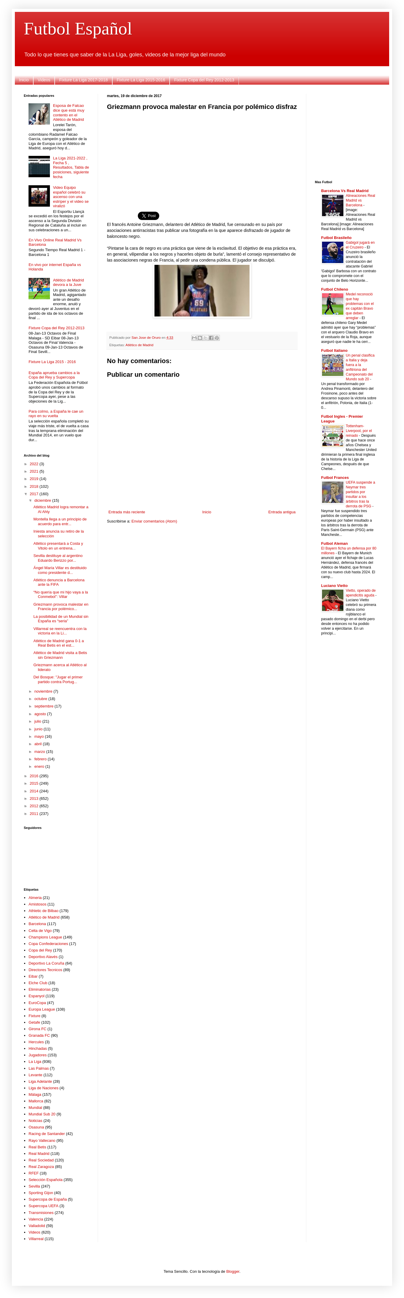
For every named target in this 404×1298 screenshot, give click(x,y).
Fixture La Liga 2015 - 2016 (52, 362)
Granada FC (39, 1035)
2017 (35, 494)
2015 (35, 783)
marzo (40, 751)
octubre (41, 699)
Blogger (232, 1271)
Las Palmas (39, 1068)
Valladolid (37, 1225)
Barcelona (37, 924)
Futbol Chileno (334, 289)
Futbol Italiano (334, 350)
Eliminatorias (39, 989)
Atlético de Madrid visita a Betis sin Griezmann (60, 655)
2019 (35, 479)
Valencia (36, 1219)
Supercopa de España (48, 1199)
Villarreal (36, 1239)
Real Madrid (39, 1153)
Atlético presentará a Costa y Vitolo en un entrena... (58, 545)
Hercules (36, 1042)
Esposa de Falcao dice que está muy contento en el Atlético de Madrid (68, 112)
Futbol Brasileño (336, 237)
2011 (35, 813)
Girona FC (37, 1029)
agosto (40, 714)
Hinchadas (38, 1048)
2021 (35, 471)
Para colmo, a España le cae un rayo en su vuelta (56, 413)
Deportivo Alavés (43, 956)
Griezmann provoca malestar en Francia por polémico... (60, 606)
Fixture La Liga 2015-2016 (141, 79)
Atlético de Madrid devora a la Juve (68, 282)
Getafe (34, 1022)
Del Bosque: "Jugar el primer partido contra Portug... (58, 679)
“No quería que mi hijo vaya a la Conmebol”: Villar (60, 594)
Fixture (34, 1016)
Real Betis (37, 1147)
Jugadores (38, 1055)
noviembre (43, 691)
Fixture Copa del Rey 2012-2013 (204, 79)
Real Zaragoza (41, 1166)
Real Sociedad (41, 1160)
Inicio (24, 79)
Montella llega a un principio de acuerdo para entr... (59, 521)
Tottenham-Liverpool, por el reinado (359, 431)
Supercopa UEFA (43, 1206)
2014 (35, 791)
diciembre (43, 500)
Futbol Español (78, 28)
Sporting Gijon (41, 1193)
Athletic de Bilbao (43, 910)
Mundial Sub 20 (42, 1114)
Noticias (35, 1120)
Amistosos (37, 904)
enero (39, 766)
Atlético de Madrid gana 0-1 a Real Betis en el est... (58, 643)
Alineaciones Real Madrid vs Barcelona (360, 200)
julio (38, 721)
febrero (41, 759)
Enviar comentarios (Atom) (154, 521)
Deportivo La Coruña (46, 963)
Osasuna (36, 1127)
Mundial (35, 1107)
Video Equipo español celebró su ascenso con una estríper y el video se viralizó (71, 196)
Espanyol (36, 996)
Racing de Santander (47, 1133)
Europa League (42, 1009)
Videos (44, 79)
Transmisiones (41, 1212)
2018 (35, 486)
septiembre (44, 706)
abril (38, 744)
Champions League (45, 937)
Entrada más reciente (126, 512)
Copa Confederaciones (48, 943)
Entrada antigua (282, 512)
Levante (35, 1075)
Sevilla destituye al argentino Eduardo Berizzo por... (58, 558)
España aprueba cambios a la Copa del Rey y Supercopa (54, 375)
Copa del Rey (40, 950)
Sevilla (34, 1186)
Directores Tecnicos (45, 970)
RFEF (34, 1173)
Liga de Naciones (43, 1088)
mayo (39, 736)
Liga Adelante (40, 1081)
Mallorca (36, 1101)
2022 (35, 464)
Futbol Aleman (334, 543)
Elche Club (38, 983)
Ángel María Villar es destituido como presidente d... (59, 570)
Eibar (33, 976)
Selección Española (45, 1179)
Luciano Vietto (334, 585)
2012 (35, 806)
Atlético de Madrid (140, 345)
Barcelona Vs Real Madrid (345, 191)
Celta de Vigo (40, 930)
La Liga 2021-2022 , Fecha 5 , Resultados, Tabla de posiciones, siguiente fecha (71, 167)
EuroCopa (37, 1003)
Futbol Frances (335, 477)
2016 (35, 776)
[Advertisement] (202, 157)
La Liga (35, 1061)
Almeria (35, 897)
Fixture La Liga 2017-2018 (83, 79)
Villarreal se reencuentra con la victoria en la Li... (59, 631)
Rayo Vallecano (42, 1140)
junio (39, 729)
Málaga (35, 1094)
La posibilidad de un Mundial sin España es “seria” (60, 618)
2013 (35, 798)
